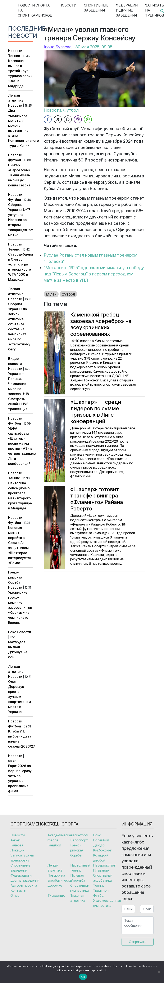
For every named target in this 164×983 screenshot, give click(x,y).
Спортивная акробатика (102, 877)
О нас (14, 895)
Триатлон (101, 890)
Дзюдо (99, 845)
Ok (83, 976)
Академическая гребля (58, 837)
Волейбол (101, 840)
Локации (17, 850)
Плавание (101, 870)
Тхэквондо (56, 895)
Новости (67, 5)
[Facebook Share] (48, 119)
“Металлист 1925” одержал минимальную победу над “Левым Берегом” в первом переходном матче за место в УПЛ (94, 274)
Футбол (14, 160)
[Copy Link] (68, 119)
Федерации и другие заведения (127, 10)
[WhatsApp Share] (88, 119)
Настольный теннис (80, 867)
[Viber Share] (78, 119)
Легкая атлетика (54, 867)
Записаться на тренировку (22, 857)
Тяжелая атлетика (77, 898)
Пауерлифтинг (104, 865)
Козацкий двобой (100, 857)
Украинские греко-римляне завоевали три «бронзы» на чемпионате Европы (20, 607)
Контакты (18, 890)
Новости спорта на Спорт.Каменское (35, 10)
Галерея (16, 845)
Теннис (14, 56)
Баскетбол (79, 835)
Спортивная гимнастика (80, 888)
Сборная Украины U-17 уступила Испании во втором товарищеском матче (20, 220)
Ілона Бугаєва (58, 46)
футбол (68, 294)
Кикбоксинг (102, 850)
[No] (159, 972)
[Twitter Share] (58, 119)
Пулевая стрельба (77, 877)
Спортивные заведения (96, 7)
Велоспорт (79, 840)
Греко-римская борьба (15, 577)
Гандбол (54, 845)
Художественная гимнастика (104, 903)
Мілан (51, 294)
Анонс (15, 840)
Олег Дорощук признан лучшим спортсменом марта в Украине (19, 696)
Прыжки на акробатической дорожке (58, 880)
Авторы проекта (23, 885)
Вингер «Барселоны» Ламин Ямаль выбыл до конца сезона (19, 175)
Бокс (12, 632)
